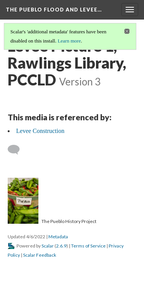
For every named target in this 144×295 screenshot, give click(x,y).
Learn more (69, 41)
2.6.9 (61, 246)
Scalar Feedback (39, 255)
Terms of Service (88, 246)
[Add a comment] (17, 150)
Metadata (58, 236)
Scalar (47, 246)
